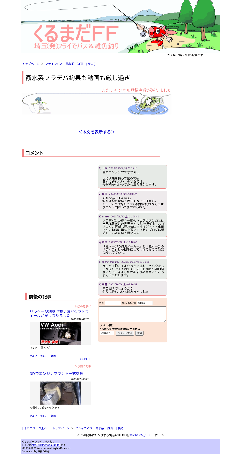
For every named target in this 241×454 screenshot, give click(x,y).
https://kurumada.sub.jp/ (46, 444)
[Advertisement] (56, 194)
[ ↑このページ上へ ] (35, 428)
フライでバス (54, 64)
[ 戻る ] (90, 64)
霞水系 (69, 64)
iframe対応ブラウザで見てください (133, 320)
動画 (80, 64)
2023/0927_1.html (141, 435)
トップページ (30, 64)
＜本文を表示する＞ (96, 132)
